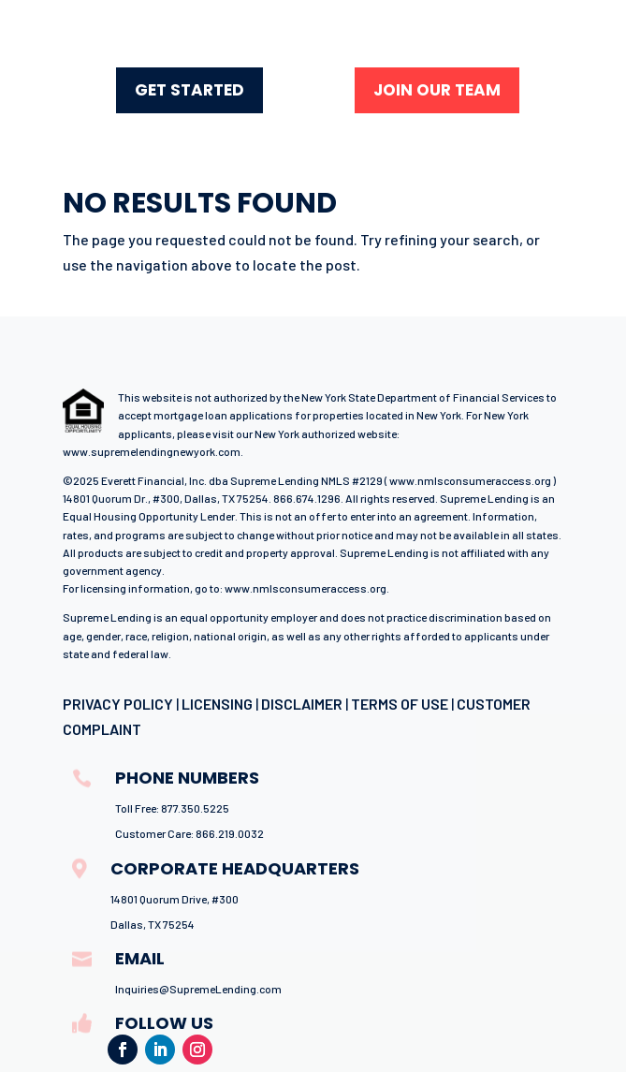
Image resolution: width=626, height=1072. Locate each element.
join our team (437, 90)
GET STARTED (189, 90)
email (140, 958)
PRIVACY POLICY (118, 703)
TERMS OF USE (399, 703)
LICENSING (217, 703)
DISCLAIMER (301, 703)
